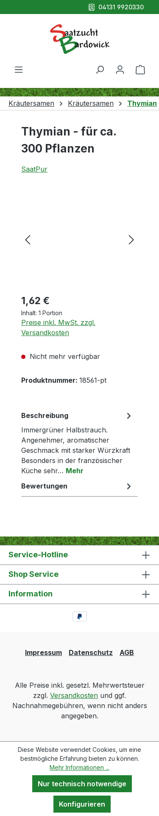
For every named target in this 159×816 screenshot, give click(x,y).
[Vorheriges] (27, 239)
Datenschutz (91, 652)
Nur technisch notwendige (82, 783)
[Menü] (18, 69)
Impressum (43, 652)
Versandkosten (74, 695)
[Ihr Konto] (120, 69)
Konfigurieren (82, 804)
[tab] (77, 442)
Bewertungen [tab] (77, 486)
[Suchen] (99, 69)
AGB (127, 652)
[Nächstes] (131, 239)
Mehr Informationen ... (79, 767)
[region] (79, 239)
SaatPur (34, 169)
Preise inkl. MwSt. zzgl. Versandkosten (58, 327)
